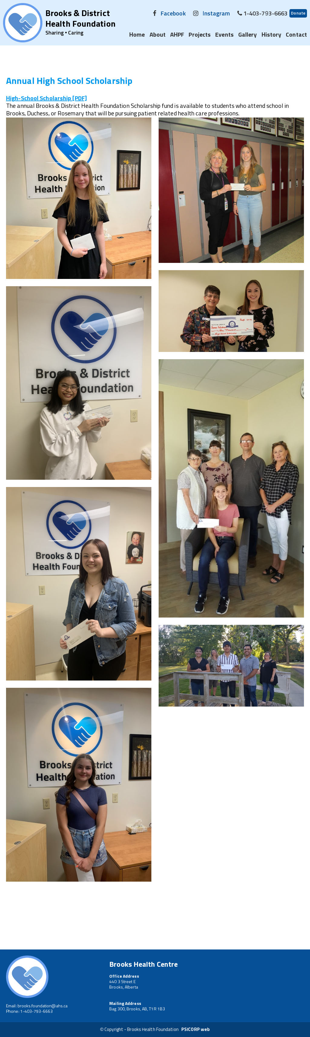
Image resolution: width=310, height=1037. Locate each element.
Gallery (247, 35)
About (158, 35)
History (272, 35)
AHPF (177, 35)
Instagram (216, 14)
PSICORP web (195, 1029)
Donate (298, 13)
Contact (296, 35)
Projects (200, 35)
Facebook (173, 14)
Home (137, 35)
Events (224, 35)
